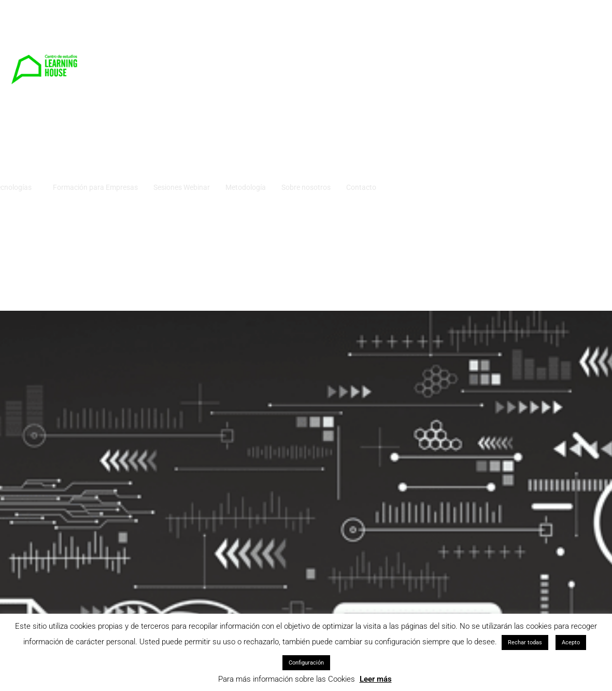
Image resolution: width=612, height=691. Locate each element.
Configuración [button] (306, 662)
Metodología (462, 36)
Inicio (95, 36)
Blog (158, 88)
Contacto (577, 36)
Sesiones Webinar (397, 36)
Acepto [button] (571, 642)
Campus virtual (111, 88)
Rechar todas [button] (525, 642)
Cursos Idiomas (144, 36)
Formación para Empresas (311, 36)
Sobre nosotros (522, 36)
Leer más (376, 679)
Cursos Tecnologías (216, 36)
